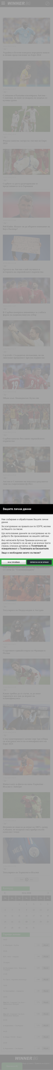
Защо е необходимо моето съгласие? (21, 553)
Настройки (14, 562)
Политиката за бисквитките (34, 548)
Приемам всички (39, 562)
